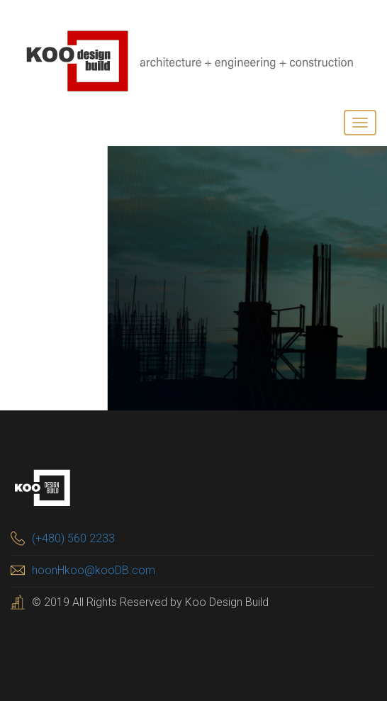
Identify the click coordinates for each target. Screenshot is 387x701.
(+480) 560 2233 (73, 538)
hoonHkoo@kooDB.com (93, 570)
